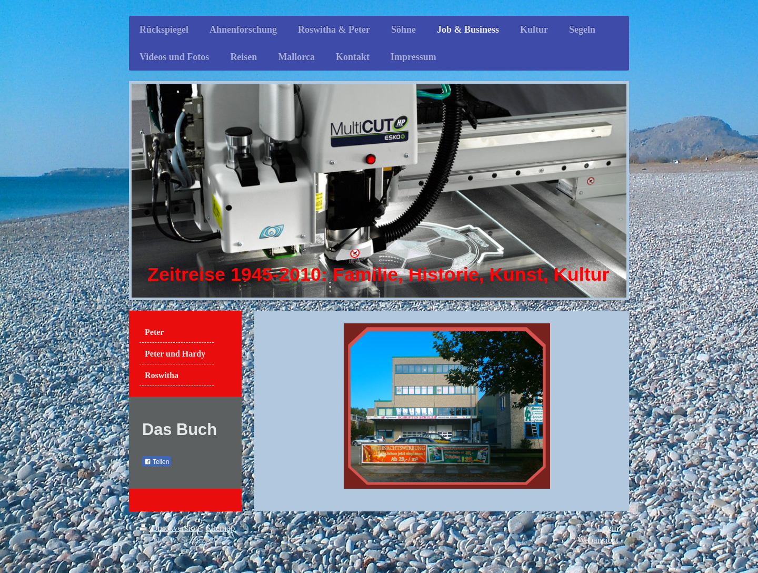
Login (608, 528)
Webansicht (598, 540)
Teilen (156, 462)
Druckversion (170, 528)
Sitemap (220, 528)
